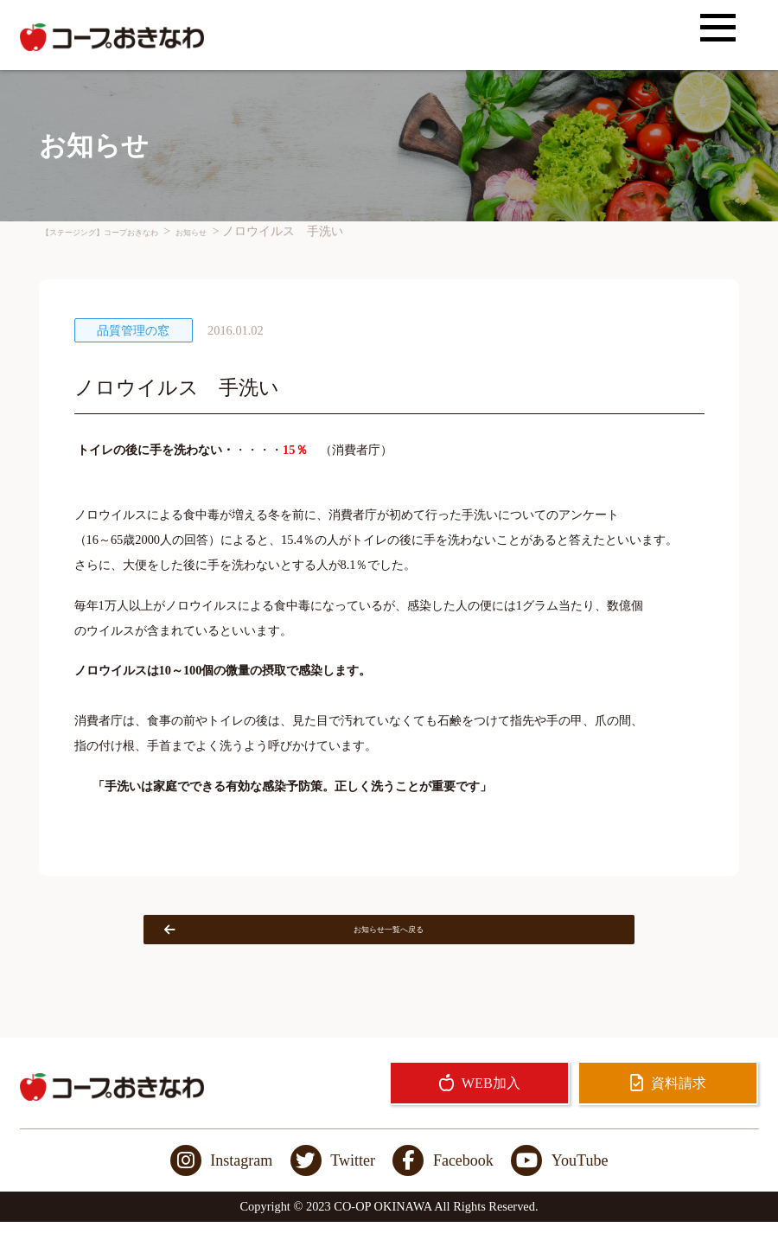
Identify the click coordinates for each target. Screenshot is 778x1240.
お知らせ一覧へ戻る (336, 938)
